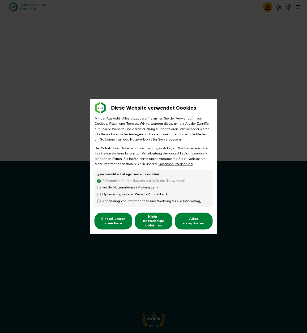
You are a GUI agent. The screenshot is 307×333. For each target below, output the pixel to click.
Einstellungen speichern (113, 221)
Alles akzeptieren (193, 221)
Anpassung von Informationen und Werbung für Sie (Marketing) (151, 201)
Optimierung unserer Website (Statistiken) (134, 194)
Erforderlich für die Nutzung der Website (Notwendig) (144, 180)
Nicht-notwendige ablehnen (153, 221)
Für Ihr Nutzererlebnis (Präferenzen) (130, 187)
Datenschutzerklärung (175, 163)
